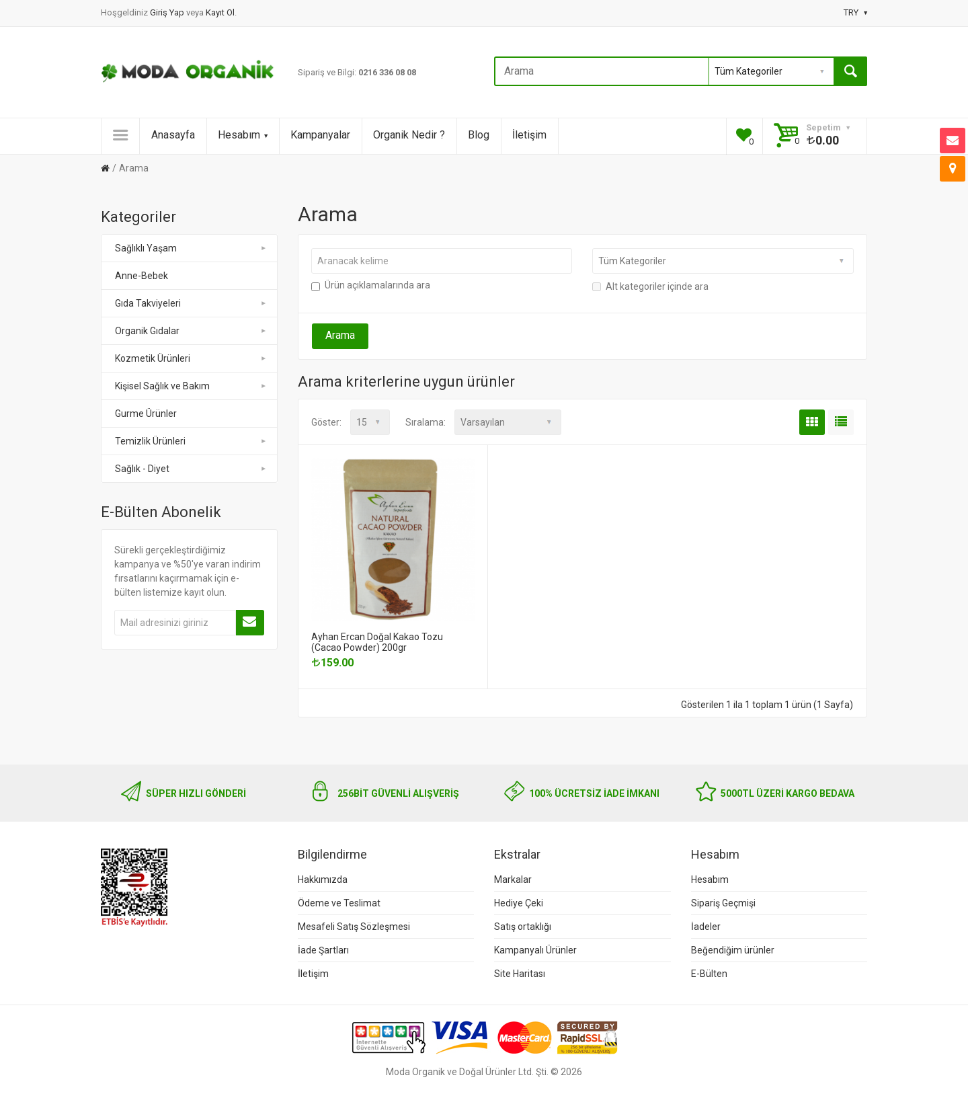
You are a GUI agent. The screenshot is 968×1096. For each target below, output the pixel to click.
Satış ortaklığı (522, 926)
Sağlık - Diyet (191, 468)
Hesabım (243, 134)
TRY (855, 12)
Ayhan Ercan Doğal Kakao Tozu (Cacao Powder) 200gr (377, 642)
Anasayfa (173, 134)
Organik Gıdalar (191, 330)
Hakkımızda (323, 879)
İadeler (706, 926)
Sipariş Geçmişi (723, 903)
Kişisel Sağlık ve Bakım (191, 386)
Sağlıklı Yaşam (191, 248)
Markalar (513, 879)
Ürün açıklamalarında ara (370, 285)
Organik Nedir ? (409, 134)
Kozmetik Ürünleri (191, 358)
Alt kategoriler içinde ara (650, 286)
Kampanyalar (320, 134)
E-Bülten (709, 973)
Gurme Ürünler (146, 413)
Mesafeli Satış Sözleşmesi (354, 926)
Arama (134, 168)
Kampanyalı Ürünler (535, 950)
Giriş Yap (168, 12)
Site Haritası (519, 973)
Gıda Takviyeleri (191, 303)
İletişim (529, 134)
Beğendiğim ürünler (732, 950)
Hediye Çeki (518, 903)
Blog (478, 134)
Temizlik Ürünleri (191, 441)
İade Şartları (323, 950)
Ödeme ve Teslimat (339, 903)
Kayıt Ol (220, 12)
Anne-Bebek (141, 275)
